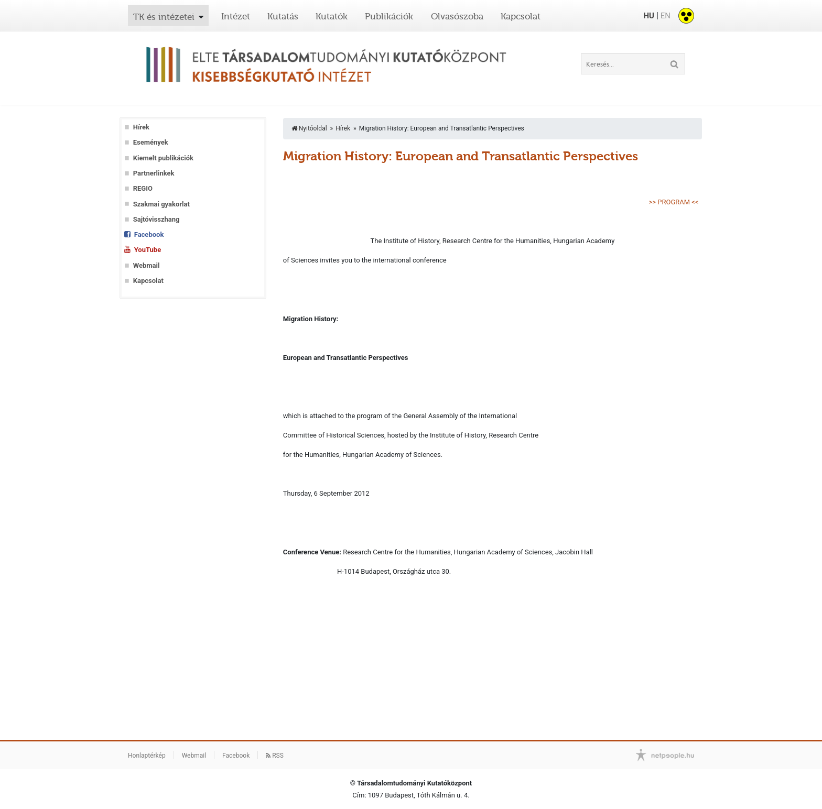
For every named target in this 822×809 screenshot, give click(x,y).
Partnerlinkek (154, 173)
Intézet (235, 16)
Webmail (146, 265)
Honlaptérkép (147, 755)
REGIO (143, 188)
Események (150, 142)
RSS (275, 755)
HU (648, 15)
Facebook (149, 234)
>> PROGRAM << (673, 202)
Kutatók (332, 16)
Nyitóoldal (309, 128)
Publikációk (389, 16)
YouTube (147, 249)
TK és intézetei (163, 17)
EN (665, 15)
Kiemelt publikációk (163, 158)
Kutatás (282, 16)
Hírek (141, 127)
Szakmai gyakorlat (161, 204)
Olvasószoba (457, 16)
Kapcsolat (520, 16)
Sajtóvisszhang (156, 219)
